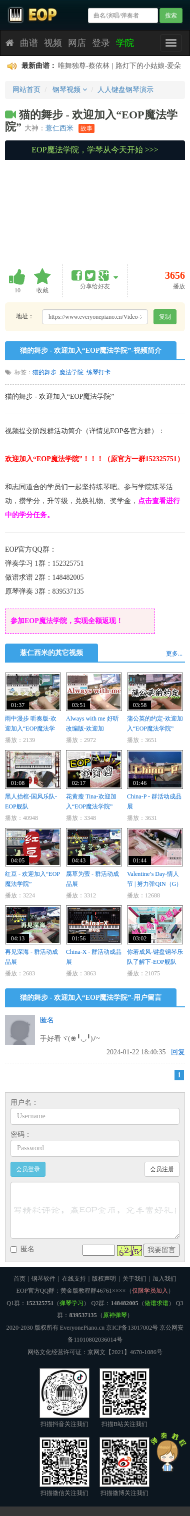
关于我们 (134, 1278)
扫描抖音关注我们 (65, 1398)
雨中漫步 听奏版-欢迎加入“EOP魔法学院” (30, 728)
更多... (174, 653)
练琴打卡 (98, 372)
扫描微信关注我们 (65, 1467)
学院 (125, 43)
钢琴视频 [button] (69, 89)
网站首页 (26, 89)
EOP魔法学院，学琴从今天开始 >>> (95, 149)
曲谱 (29, 43)
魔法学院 (72, 372)
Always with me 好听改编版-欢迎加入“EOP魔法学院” (92, 728)
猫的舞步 (44, 372)
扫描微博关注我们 (125, 1467)
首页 (20, 1278)
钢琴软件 (44, 1278)
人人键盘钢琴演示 (126, 89)
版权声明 (104, 1278)
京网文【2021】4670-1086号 (125, 1352)
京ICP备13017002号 (132, 1327)
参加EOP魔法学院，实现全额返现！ (66, 621)
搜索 (171, 15)
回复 (178, 1052)
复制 (165, 316)
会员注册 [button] (162, 1169)
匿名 (47, 1020)
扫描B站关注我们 (125, 1398)
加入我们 (164, 1278)
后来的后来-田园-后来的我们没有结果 (116, 66)
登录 (101, 43)
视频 (53, 43)
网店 (77, 43)
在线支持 (74, 1278)
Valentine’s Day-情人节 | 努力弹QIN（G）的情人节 (154, 883)
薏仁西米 (60, 128)
